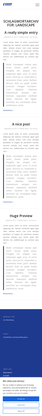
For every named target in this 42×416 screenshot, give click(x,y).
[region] (21, 396)
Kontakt (6, 375)
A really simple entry (21, 32)
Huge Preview (21, 215)
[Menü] (35, 4)
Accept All (21, 399)
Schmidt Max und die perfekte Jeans (15, 337)
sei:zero (35, 37)
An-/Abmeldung (8, 320)
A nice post (21, 124)
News (26, 37)
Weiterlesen (9, 110)
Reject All (21, 411)
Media (22, 37)
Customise (21, 405)
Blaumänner (7, 372)
